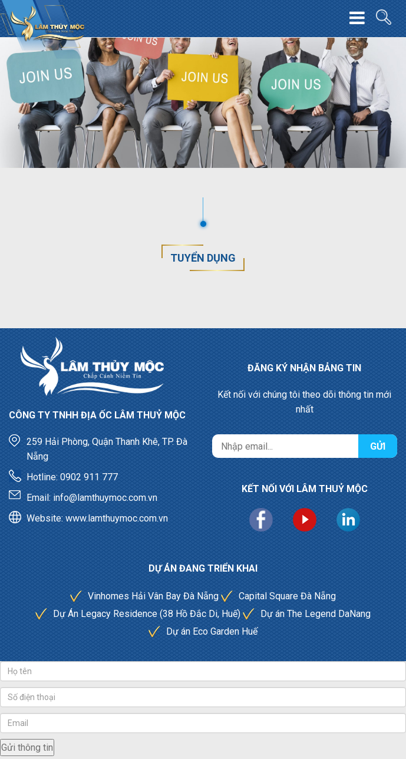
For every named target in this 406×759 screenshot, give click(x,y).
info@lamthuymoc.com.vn (105, 497)
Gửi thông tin (27, 747)
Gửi (377, 446)
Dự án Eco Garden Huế (212, 631)
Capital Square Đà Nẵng (287, 596)
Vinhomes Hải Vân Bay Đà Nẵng (153, 596)
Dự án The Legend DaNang (315, 613)
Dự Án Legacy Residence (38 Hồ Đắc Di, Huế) (146, 613)
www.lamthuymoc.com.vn (116, 518)
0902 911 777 (89, 477)
